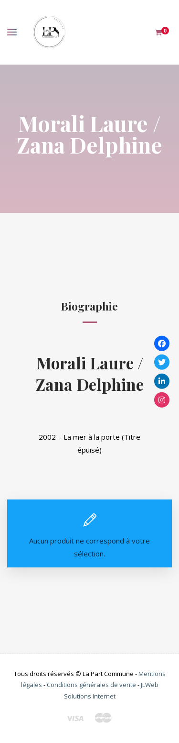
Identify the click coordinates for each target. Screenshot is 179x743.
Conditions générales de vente (91, 684)
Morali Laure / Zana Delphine (90, 373)
